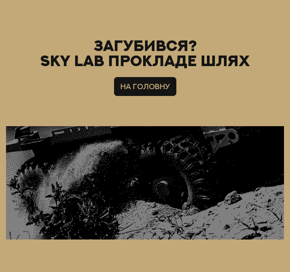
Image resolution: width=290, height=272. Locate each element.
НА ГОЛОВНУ (145, 86)
